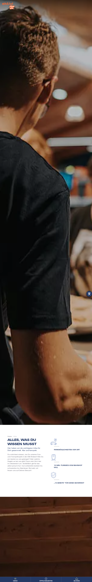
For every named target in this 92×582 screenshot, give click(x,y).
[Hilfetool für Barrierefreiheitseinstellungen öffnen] (89, 294)
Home (9, 436)
